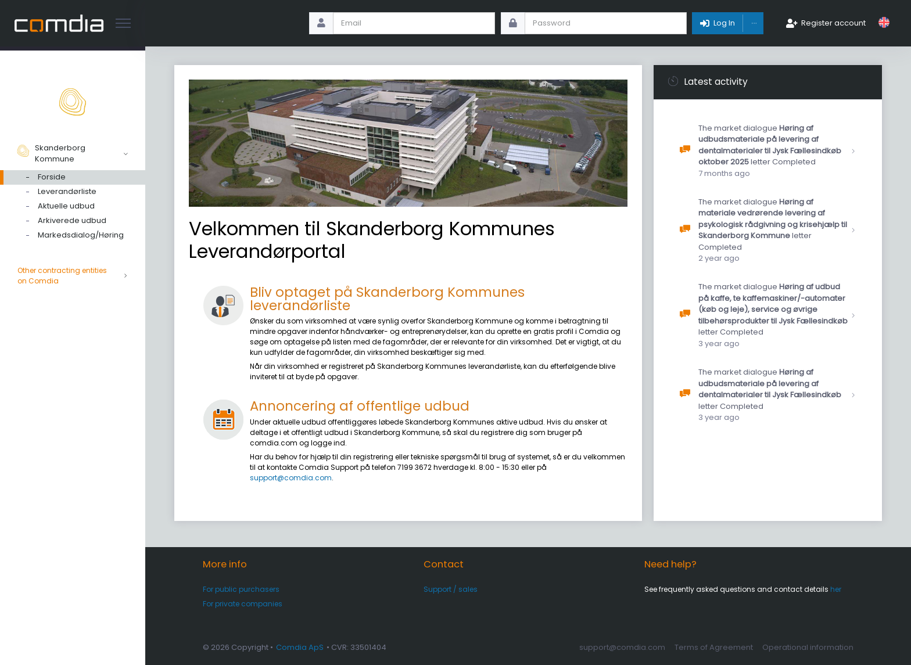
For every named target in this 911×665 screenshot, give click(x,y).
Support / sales (451, 589)
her (835, 589)
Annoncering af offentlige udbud (359, 406)
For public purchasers (241, 589)
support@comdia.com (291, 478)
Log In (724, 22)
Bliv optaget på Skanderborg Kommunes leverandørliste (387, 299)
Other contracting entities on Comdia (72, 275)
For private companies (242, 604)
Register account (833, 22)
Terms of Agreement (714, 647)
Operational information (807, 647)
